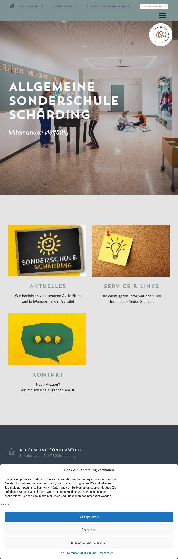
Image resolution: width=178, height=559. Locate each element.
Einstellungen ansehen (89, 542)
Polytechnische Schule (108, 6)
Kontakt (48, 375)
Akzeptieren (89, 517)
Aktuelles (47, 286)
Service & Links (131, 287)
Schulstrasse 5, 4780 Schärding (47, 455)
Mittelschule (65, 6)
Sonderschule (154, 6)
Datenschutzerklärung (81, 553)
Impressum (106, 553)
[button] (162, 14)
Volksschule (31, 6)
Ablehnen (89, 530)
